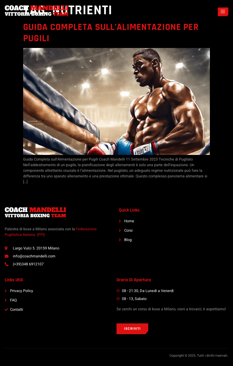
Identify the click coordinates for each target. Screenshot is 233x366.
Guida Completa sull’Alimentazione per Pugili (111, 32)
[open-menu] (223, 11)
